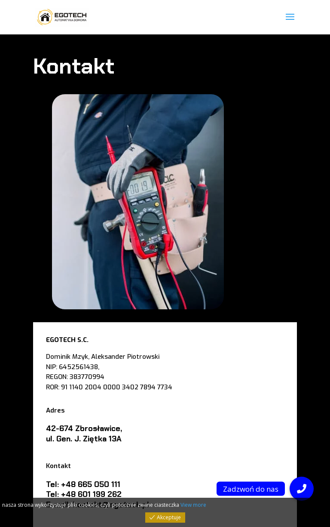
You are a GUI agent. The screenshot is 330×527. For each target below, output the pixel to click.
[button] (302, 489)
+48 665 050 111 (90, 484)
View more (193, 505)
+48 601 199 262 (91, 494)
